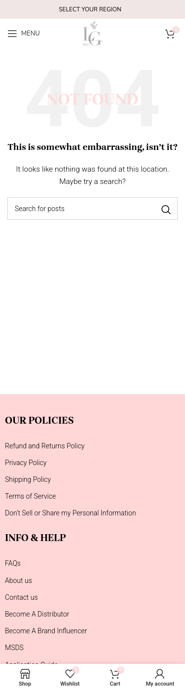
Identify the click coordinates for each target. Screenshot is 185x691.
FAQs (13, 563)
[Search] (92, 208)
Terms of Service (30, 496)
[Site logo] (92, 33)
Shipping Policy (28, 479)
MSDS (14, 648)
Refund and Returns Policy (45, 446)
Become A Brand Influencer (46, 631)
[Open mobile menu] (23, 33)
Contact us (21, 597)
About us (18, 580)
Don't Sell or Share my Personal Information (70, 513)
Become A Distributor (37, 614)
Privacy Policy (25, 463)
